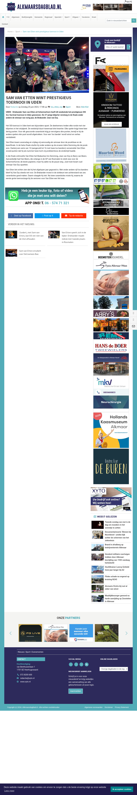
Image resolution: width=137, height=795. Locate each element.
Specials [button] (58, 17)
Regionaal (48, 17)
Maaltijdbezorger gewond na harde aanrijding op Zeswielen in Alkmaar (118, 642)
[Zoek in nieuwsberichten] (118, 20)
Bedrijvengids (27, 17)
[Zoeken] (134, 20)
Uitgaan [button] (75, 17)
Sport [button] (67, 17)
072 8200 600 (26, 729)
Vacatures (86, 17)
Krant (94, 17)
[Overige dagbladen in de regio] (114, 724)
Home (10, 32)
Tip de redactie (74, 215)
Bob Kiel (85, 107)
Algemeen (15, 17)
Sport (17, 32)
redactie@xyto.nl (27, 733)
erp (61, 107)
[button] (7, 688)
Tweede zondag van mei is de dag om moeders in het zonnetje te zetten (117, 525)
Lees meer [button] (9, 791)
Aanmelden (75, 746)
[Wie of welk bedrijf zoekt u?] (114, 47)
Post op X (47, 215)
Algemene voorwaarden (93, 762)
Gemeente (38, 17)
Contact (5, 24)
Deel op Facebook (20, 215)
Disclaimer (109, 762)
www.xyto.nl (25, 736)
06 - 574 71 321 (57, 203)
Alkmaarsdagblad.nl (39, 6)
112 (7, 17)
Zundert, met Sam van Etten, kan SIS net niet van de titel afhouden (31, 235)
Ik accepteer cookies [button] (122, 789)
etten (56, 107)
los (52, 107)
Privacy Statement (122, 762)
